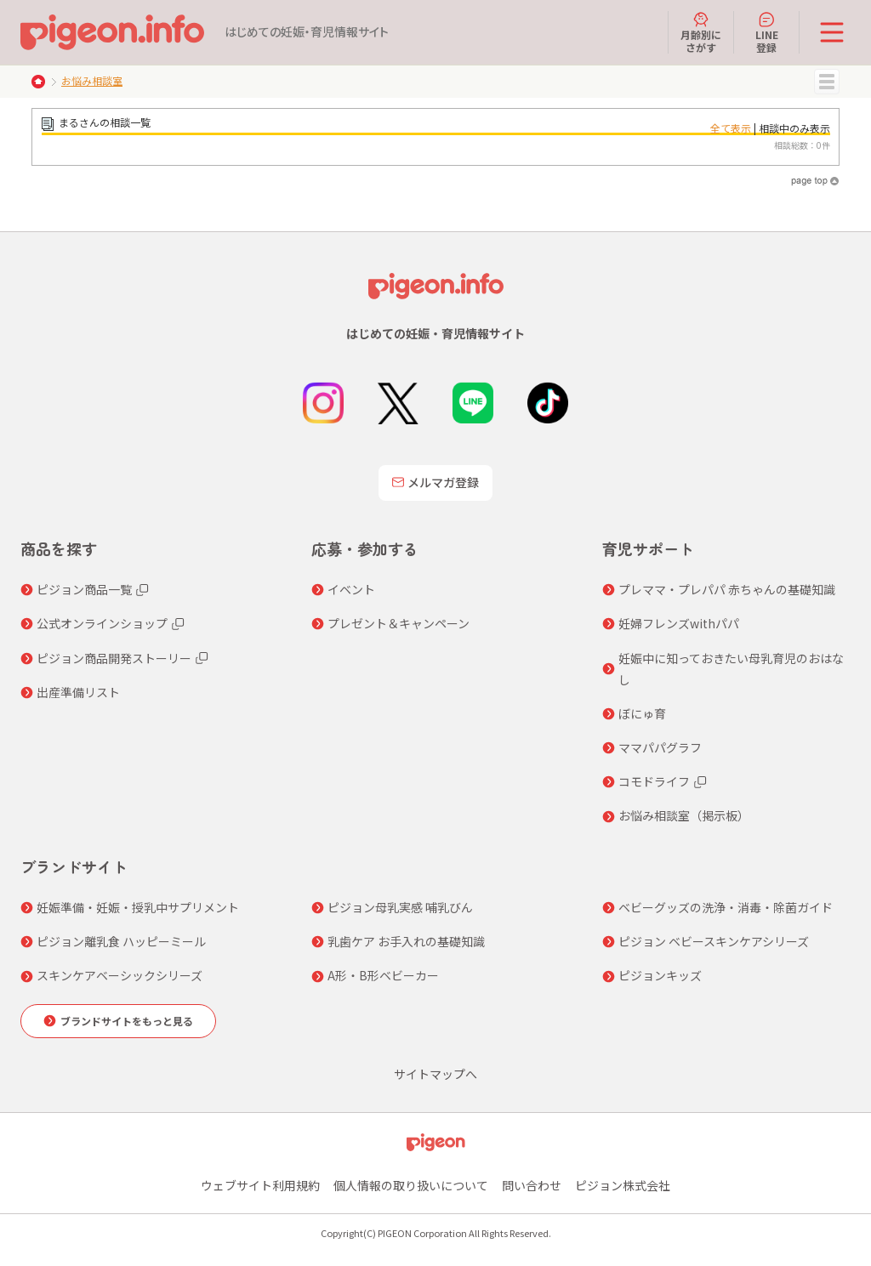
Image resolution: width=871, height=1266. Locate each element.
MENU (827, 81)
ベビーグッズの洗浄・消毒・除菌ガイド (725, 907)
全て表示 (730, 128)
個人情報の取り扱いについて (410, 1185)
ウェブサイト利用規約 (260, 1185)
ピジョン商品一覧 (84, 589)
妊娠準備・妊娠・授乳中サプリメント (138, 907)
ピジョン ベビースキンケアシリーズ (713, 941)
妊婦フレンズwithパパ (678, 623)
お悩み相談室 (91, 80)
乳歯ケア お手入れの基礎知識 (406, 941)
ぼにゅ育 (642, 713)
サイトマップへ (435, 1073)
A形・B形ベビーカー (383, 975)
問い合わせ (531, 1185)
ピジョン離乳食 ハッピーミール (121, 941)
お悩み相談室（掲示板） (683, 815)
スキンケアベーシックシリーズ (119, 975)
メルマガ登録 (435, 482)
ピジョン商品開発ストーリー (114, 658)
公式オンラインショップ (102, 623)
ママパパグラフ (660, 747)
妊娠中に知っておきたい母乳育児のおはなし (731, 669)
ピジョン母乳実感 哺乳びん (400, 907)
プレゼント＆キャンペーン (398, 623)
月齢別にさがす (700, 32)
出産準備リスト (78, 692)
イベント (351, 589)
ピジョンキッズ (660, 975)
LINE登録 (766, 32)
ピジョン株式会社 (622, 1185)
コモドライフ (654, 781)
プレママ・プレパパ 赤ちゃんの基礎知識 (726, 589)
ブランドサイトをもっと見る (126, 1020)
